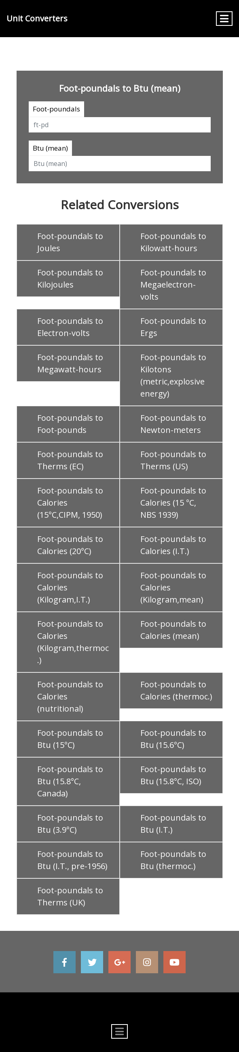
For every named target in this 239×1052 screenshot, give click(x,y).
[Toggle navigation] (224, 18)
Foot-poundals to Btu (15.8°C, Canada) (70, 781)
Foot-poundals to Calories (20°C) (70, 544)
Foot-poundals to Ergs (173, 326)
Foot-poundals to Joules (70, 242)
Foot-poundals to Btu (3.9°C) (70, 823)
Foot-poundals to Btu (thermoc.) (173, 859)
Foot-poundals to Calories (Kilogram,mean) (173, 587)
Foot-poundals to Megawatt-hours (70, 363)
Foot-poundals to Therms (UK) (70, 896)
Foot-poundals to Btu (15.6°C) (173, 738)
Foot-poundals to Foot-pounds (70, 423)
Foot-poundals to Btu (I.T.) (173, 823)
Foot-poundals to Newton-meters (173, 423)
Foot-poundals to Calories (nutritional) (70, 696)
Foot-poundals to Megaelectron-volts (173, 284)
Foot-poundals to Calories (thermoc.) (176, 690)
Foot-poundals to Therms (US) (173, 460)
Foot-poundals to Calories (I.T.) (173, 544)
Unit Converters (37, 18)
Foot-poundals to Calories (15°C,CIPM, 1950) (70, 502)
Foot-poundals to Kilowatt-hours (173, 242)
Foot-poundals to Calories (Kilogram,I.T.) (70, 587)
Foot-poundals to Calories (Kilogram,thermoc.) (73, 642)
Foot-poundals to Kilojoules (70, 278)
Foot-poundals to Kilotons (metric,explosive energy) (173, 375)
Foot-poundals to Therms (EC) (70, 460)
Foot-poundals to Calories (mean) (173, 629)
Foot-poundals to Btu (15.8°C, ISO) (173, 775)
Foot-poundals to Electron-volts (70, 326)
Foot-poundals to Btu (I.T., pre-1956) (72, 859)
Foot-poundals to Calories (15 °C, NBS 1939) (173, 502)
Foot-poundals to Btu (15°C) (70, 738)
